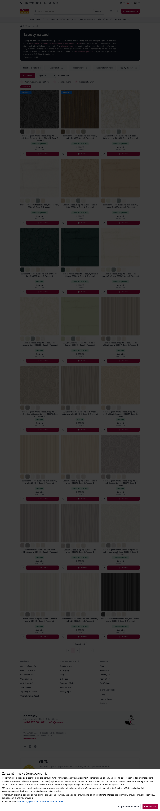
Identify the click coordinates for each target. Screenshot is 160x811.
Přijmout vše (150, 806)
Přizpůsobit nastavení (128, 806)
